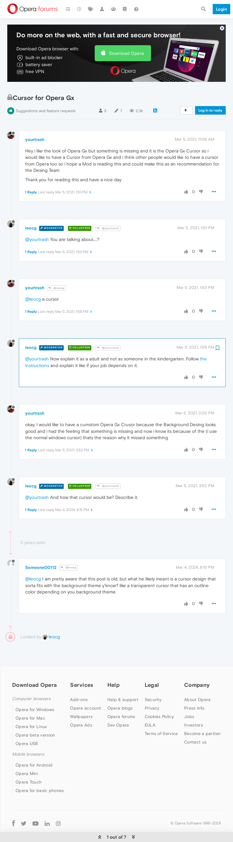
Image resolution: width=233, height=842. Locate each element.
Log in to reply (210, 92)
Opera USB (26, 725)
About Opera (197, 681)
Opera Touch (28, 763)
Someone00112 (40, 548)
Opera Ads (81, 706)
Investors (193, 706)
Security (153, 681)
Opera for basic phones (39, 772)
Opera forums (121, 698)
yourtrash (34, 121)
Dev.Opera (118, 706)
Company (197, 666)
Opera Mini (26, 755)
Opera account (85, 689)
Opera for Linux (31, 708)
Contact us (195, 723)
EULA (150, 706)
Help (113, 666)
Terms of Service (161, 715)
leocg (30, 209)
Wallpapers (81, 698)
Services (81, 666)
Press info (194, 689)
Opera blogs (120, 689)
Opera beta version (35, 716)
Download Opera (126, 34)
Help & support (122, 681)
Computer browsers (31, 680)
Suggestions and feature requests (46, 92)
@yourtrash (108, 210)
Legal (152, 666)
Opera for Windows (34, 691)
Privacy (152, 689)
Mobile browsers (28, 735)
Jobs (189, 698)
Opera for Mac (30, 699)
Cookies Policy (159, 698)
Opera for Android (33, 746)
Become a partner (202, 715)
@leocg (56, 269)
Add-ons (79, 681)
